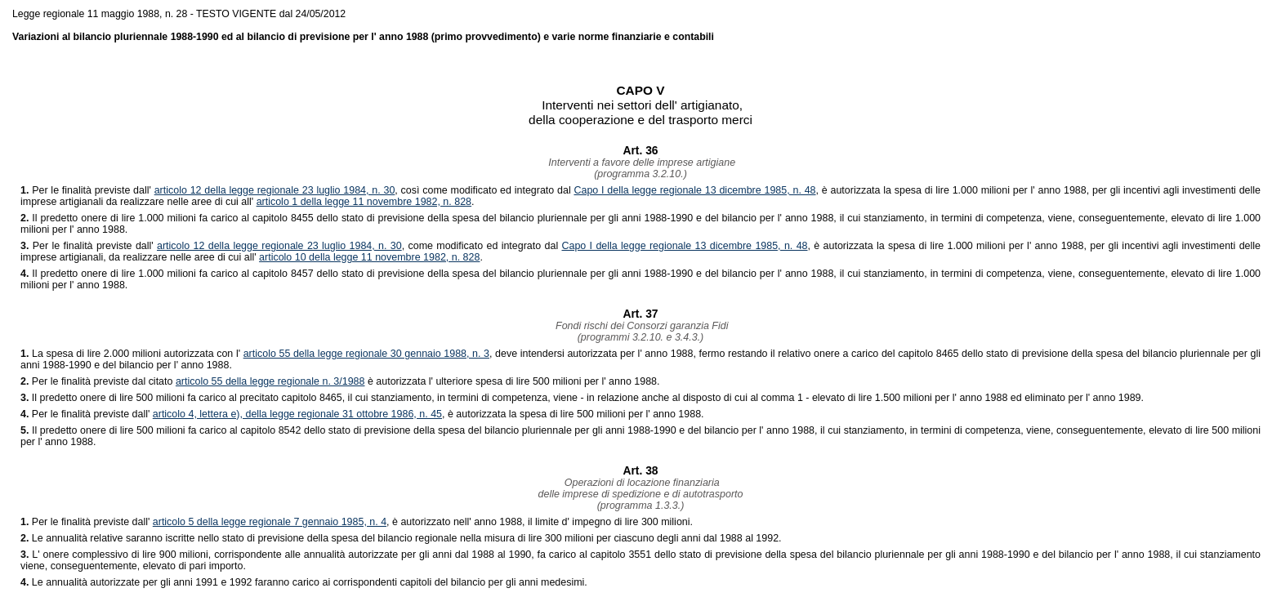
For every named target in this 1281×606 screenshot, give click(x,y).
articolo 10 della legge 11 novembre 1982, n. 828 (369, 257)
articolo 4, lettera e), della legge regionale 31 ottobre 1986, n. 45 (297, 414)
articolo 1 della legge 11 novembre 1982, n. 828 (364, 201)
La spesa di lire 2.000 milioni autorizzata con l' (131, 353)
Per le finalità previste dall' (87, 190)
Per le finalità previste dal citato (98, 381)
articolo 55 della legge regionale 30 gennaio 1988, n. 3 (366, 353)
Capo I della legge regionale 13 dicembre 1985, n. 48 (694, 190)
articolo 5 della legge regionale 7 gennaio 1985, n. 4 (269, 522)
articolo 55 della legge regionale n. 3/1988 (270, 381)
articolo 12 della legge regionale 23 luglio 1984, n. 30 (274, 190)
